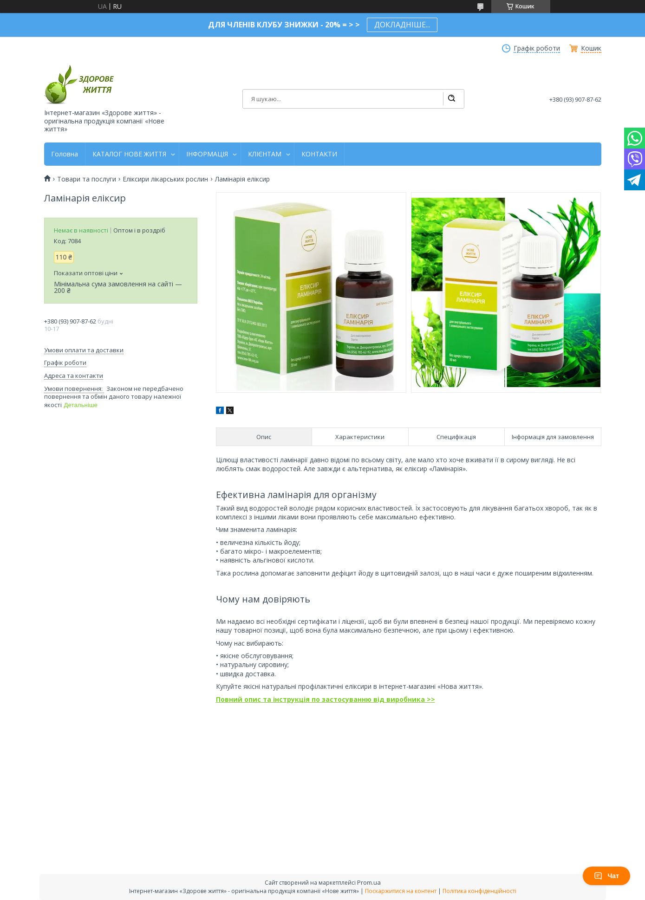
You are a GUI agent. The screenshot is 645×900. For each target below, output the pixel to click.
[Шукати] (451, 98)
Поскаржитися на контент (401, 891)
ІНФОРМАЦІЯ (207, 154)
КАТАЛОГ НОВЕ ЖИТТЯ (129, 154)
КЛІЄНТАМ (264, 154)
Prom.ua (369, 882)
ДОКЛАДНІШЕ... (402, 24)
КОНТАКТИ (319, 154)
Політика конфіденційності (479, 891)
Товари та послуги (86, 179)
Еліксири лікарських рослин (165, 179)
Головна (64, 154)
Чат (606, 876)
